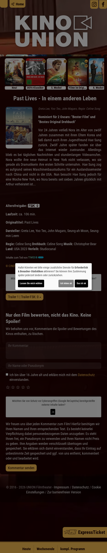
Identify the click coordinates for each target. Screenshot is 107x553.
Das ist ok (81, 283)
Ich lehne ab (66, 283)
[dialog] (53, 276)
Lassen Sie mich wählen (31, 283)
